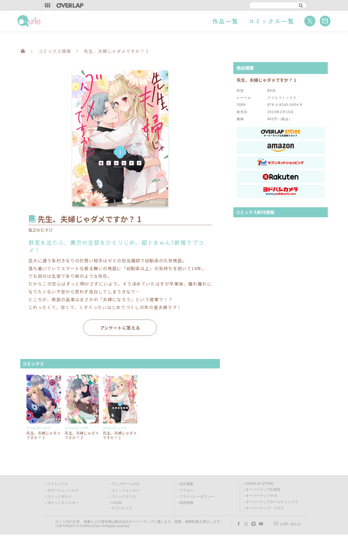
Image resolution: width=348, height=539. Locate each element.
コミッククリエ (123, 497)
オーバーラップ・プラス (264, 508)
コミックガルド (59, 497)
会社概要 (186, 484)
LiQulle (116, 502)
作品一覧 (225, 21)
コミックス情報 (54, 51)
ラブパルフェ (121, 508)
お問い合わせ (290, 524)
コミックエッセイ (125, 490)
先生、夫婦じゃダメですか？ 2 (82, 435)
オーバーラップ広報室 (263, 489)
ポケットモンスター (63, 503)
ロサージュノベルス (63, 490)
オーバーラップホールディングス (271, 502)
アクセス (186, 490)
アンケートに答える (120, 327)
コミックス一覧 (271, 21)
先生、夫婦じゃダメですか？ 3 (43, 435)
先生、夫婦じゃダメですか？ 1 (120, 435)
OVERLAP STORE (259, 484)
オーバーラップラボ (261, 496)
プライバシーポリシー (196, 497)
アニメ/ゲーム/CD (125, 484)
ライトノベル (57, 484)
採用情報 (186, 503)
